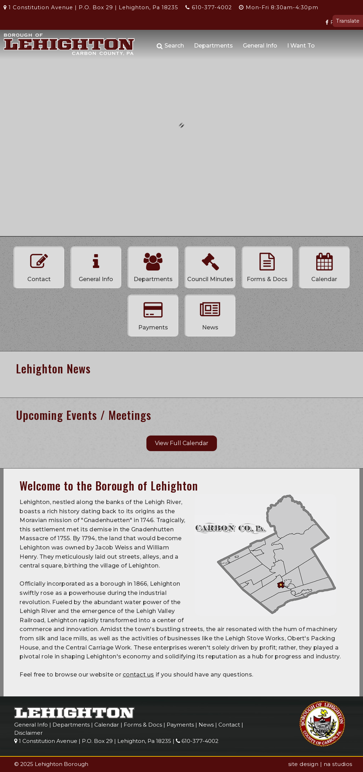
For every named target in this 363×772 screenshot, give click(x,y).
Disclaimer (28, 732)
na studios (338, 764)
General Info (260, 45)
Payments (153, 314)
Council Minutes (210, 265)
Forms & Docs (267, 265)
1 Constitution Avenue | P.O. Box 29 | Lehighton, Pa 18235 (91, 7)
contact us (138, 674)
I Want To (301, 45)
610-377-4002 (208, 7)
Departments (213, 45)
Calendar (324, 265)
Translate (347, 21)
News (210, 314)
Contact (39, 265)
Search (170, 46)
